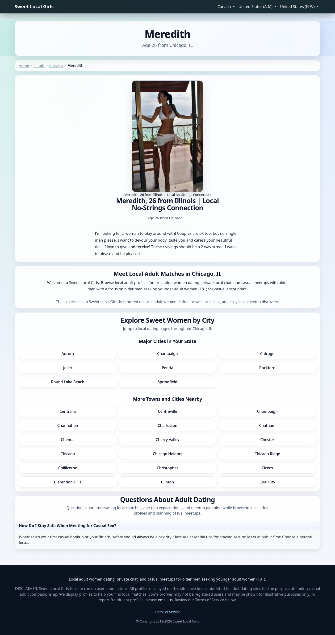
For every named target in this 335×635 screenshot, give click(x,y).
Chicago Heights (167, 453)
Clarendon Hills (67, 482)
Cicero (267, 467)
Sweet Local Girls (34, 6)
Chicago (56, 65)
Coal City (267, 482)
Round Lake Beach (67, 381)
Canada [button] (225, 6)
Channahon (67, 425)
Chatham (267, 425)
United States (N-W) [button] (298, 6)
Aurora (68, 353)
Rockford (267, 367)
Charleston (167, 425)
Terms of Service (167, 612)
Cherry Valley (167, 439)
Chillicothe (67, 467)
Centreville (167, 411)
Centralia (67, 411)
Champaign (167, 353)
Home (24, 65)
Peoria (167, 367)
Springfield (167, 381)
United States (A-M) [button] (256, 6)
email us (165, 599)
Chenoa (68, 439)
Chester (267, 439)
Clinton (167, 482)
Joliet (67, 367)
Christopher (167, 467)
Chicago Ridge (267, 453)
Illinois (39, 65)
